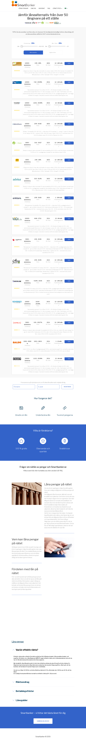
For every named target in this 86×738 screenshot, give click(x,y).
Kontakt (42, 8)
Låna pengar (23, 8)
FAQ (48, 8)
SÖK (69, 63)
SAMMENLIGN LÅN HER (43, 721)
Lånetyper (57, 8)
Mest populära (33, 52)
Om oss (33, 8)
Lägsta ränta (52, 52)
